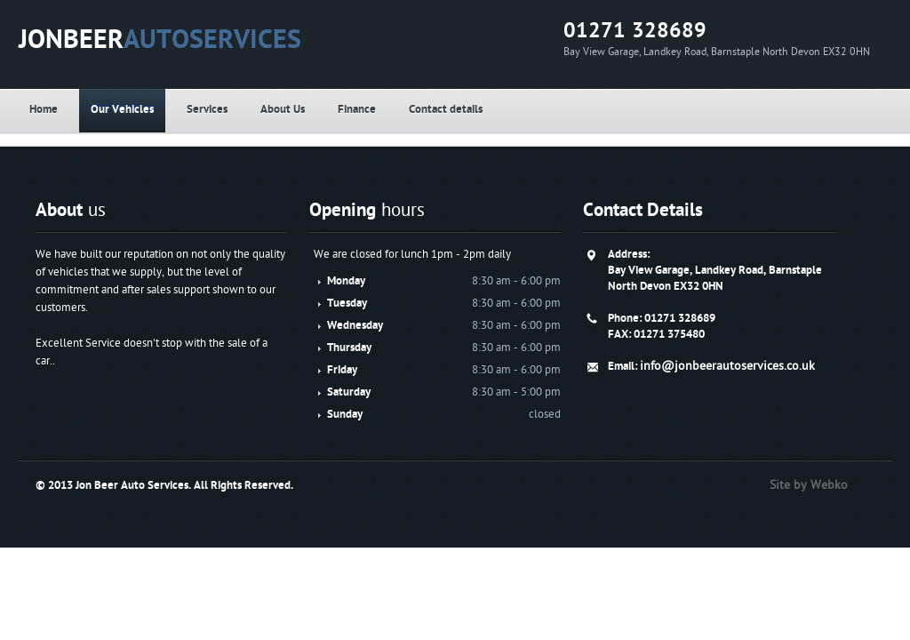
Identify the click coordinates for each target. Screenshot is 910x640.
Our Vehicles (177, 109)
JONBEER (224, 39)
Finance (484, 109)
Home (75, 109)
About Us (386, 109)
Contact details (597, 109)
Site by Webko (825, 484)
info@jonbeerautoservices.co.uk (718, 381)
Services (287, 109)
